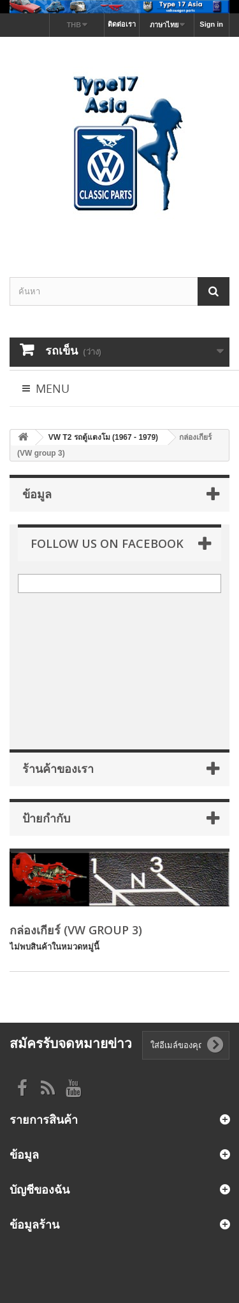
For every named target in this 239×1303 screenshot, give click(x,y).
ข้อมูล (37, 493)
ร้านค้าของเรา (58, 768)
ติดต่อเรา (122, 24)
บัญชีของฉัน (39, 1189)
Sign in (211, 24)
